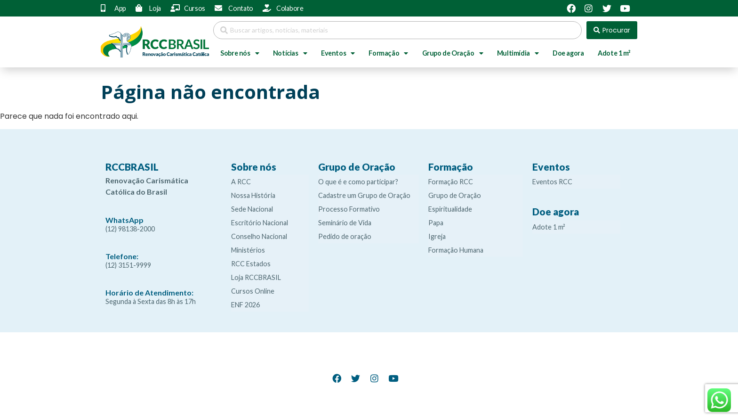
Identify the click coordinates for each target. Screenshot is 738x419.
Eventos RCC (552, 182)
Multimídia (518, 53)
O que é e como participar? (358, 182)
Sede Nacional (252, 209)
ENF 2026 (245, 305)
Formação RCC (450, 182)
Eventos (338, 53)
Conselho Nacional (259, 236)
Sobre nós (239, 53)
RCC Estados (251, 264)
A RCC (241, 182)
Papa (435, 223)
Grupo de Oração (452, 53)
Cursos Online (252, 291)
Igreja (437, 236)
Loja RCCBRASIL (256, 277)
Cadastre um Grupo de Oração (364, 195)
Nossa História (253, 195)
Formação (388, 53)
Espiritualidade (450, 209)
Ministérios (248, 250)
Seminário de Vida (344, 223)
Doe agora (568, 53)
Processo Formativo (349, 209)
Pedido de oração (344, 236)
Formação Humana (455, 250)
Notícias (290, 53)
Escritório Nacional (259, 223)
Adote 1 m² (614, 53)
